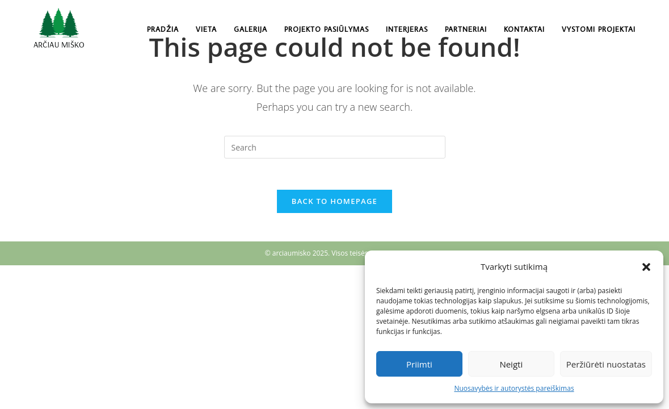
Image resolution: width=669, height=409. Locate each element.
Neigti (511, 364)
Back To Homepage (334, 204)
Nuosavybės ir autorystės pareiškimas (514, 388)
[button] (646, 267)
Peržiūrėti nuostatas (606, 364)
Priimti (419, 364)
